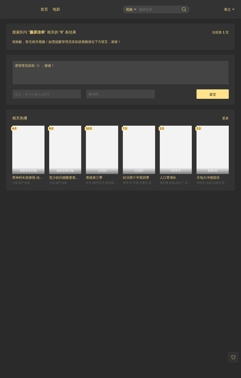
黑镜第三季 (94, 331)
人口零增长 (168, 331)
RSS (120, 359)
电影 (56, 9)
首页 (44, 9)
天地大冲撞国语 (208, 331)
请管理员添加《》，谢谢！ (120, 226)
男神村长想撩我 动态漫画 (28, 331)
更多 (225, 272)
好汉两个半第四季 (136, 331)
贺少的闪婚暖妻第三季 (65, 331)
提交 (212, 248)
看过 (229, 10)
